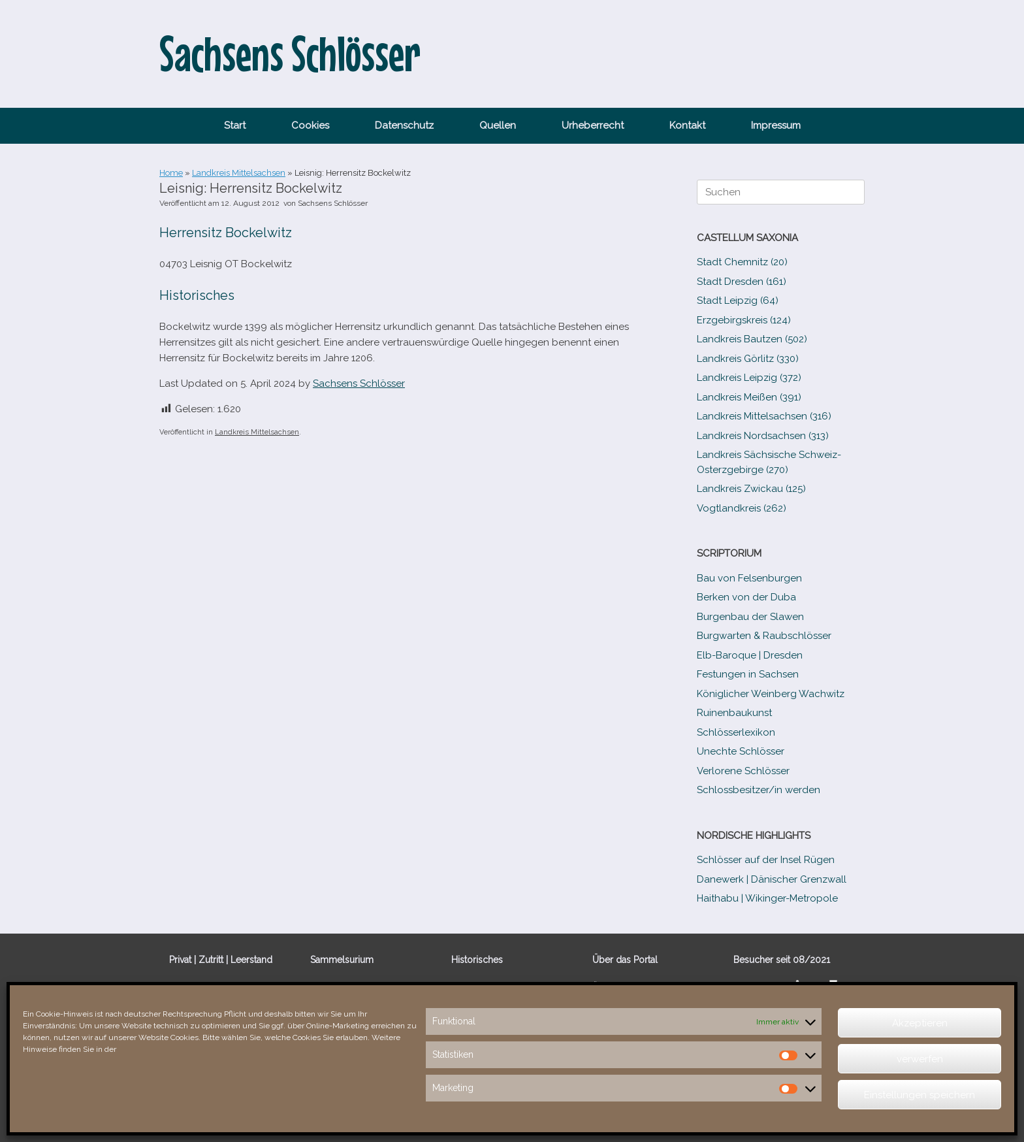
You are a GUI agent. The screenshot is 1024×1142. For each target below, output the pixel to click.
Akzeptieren (920, 1023)
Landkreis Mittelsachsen (238, 173)
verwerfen (920, 1059)
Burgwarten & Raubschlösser (764, 636)
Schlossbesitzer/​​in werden (758, 790)
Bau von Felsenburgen (749, 578)
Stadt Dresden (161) (741, 281)
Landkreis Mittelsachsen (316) (764, 416)
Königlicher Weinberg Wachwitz (770, 694)
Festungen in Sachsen (748, 674)
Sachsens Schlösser (333, 203)
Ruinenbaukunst (734, 713)
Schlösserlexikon (736, 732)
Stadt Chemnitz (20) (742, 262)
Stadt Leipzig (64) (737, 300)
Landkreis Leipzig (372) (749, 377)
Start (235, 125)
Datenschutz (404, 125)
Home (171, 173)
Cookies (310, 125)
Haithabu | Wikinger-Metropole (767, 898)
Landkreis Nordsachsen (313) (763, 436)
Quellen (497, 125)
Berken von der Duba (746, 597)
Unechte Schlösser (740, 751)
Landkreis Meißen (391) (749, 397)
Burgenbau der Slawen (750, 617)
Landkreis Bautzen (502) (752, 339)
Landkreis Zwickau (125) (751, 489)
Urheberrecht (593, 125)
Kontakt (687, 125)
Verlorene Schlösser (743, 771)
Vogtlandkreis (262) (741, 508)
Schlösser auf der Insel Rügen (766, 860)
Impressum (776, 125)
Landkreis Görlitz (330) (748, 359)
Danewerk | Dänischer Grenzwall (771, 879)
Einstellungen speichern (919, 1095)
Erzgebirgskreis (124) (744, 320)
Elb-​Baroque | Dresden (750, 655)
